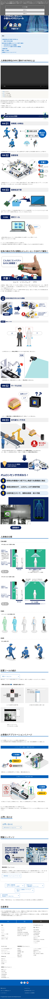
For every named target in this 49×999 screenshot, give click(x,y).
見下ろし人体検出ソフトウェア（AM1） (24, 890)
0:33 (3, 95)
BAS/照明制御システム (5, 977)
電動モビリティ (4, 969)
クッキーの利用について (10, 3)
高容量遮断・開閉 (20, 951)
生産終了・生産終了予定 (21, 927)
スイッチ (2, 929)
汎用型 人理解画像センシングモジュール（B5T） (13, 885)
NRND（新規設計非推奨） (21, 929)
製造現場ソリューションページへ (11, 875)
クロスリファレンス (4, 937)
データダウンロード (37, 925)
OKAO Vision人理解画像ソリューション (32, 885)
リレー (2, 927)
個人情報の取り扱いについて (29, 990)
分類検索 (2, 935)
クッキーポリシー (4, 992)
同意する (25, 13)
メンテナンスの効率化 (37, 948)
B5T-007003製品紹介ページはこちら (8, 895)
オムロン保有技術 (36, 941)
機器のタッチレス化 (36, 951)
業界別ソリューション (5, 967)
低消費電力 (19, 950)
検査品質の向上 (36, 950)
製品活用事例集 (36, 934)
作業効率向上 (19, 956)
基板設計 (18, 948)
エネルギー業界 (4, 972)
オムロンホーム (27, 988)
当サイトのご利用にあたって (6, 990)
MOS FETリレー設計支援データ (22, 935)
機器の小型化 (19, 955)
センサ (2, 932)
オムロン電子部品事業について (6, 948)
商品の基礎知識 (36, 929)
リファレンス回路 (36, 936)
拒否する (25, 10)
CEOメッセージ (4, 960)
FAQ (8, 921)
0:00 (3, 91)
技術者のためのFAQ (36, 931)
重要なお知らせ (3, 988)
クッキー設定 (24, 6)
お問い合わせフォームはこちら (10, 827)
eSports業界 (3, 971)
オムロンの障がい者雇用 (5, 953)
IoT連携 (34, 955)
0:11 (3, 93)
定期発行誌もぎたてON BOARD (38, 939)
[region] (24, 7)
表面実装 (18, 953)
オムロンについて (4, 950)
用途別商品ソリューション (22, 946)
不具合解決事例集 (36, 933)
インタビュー (35, 942)
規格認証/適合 (19, 930)
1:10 (3, 96)
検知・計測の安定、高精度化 (38, 953)
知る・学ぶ (35, 927)
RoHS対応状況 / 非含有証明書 (22, 932)
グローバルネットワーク (5, 951)
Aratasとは (3, 958)
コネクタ (2, 930)
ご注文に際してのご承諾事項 (29, 992)
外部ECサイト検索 (4, 938)
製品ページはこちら (6, 676)
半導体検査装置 (4, 974)
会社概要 (2, 963)
